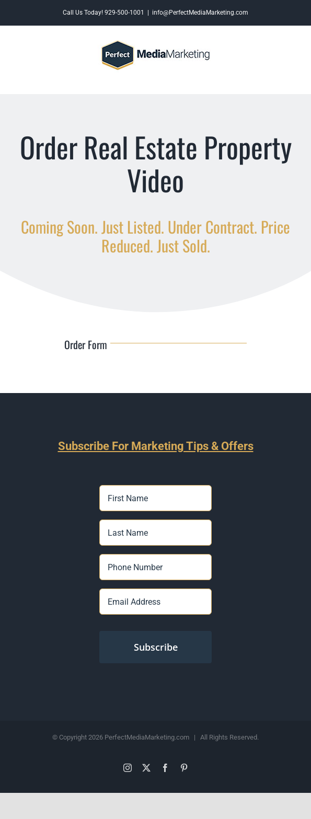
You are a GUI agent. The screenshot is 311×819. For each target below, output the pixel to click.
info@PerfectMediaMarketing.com (200, 12)
